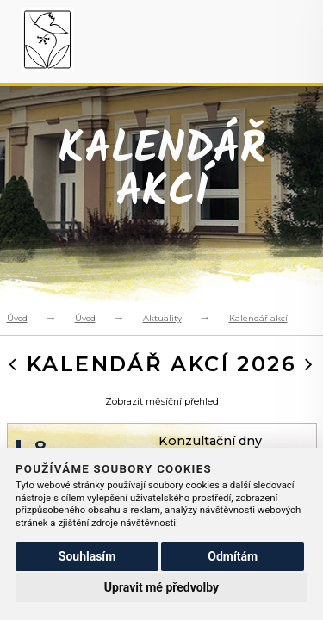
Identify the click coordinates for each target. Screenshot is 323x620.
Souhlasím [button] (87, 556)
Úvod (17, 318)
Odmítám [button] (233, 556)
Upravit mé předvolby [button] (161, 587)
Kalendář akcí (258, 318)
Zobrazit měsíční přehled (162, 401)
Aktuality (162, 318)
